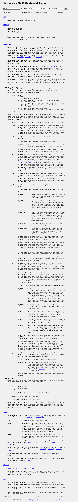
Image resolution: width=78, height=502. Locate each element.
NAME (4, 17)
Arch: (45, 6)
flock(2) (31, 163)
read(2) (37, 443)
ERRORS (5, 412)
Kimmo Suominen (37, 499)
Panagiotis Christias (58, 499)
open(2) (52, 67)
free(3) (53, 443)
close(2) (30, 443)
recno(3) (39, 57)
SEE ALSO (6, 465)
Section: (23, 6)
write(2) (45, 443)
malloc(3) (40, 417)
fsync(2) (10, 444)
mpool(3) (25, 468)
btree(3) (20, 57)
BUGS (4, 479)
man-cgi (50, 499)
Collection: (54, 6)
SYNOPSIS (6, 25)
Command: (6, 6)
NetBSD (30, 499)
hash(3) (28, 57)
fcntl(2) (21, 163)
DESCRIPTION (7, 44)
